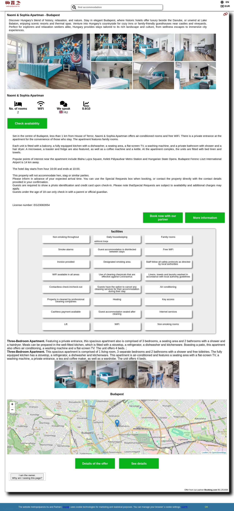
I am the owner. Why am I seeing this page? (27, 476)
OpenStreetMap (219, 452)
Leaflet (205, 452)
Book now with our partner (163, 217)
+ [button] (12, 404)
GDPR (184, 507)
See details (139, 463)
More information (205, 217)
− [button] (12, 410)
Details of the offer (95, 463)
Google (65, 507)
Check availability (27, 123)
